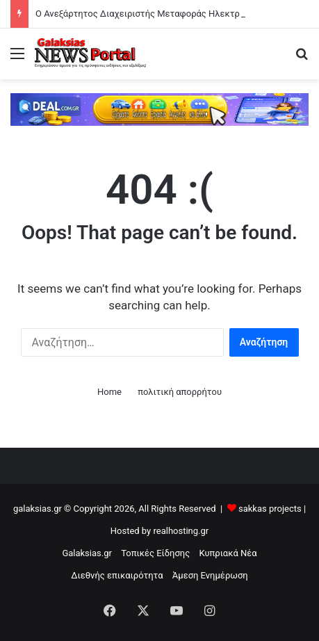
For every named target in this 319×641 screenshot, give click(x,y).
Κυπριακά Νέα (227, 553)
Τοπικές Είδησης (155, 553)
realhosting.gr (180, 531)
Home (109, 392)
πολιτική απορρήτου (180, 392)
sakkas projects (270, 508)
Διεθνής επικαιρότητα (117, 575)
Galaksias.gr (87, 553)
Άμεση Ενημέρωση (210, 575)
